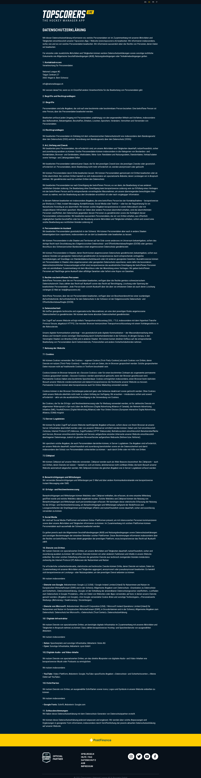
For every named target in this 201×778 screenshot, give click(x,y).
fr (153, 2)
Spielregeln (87, 754)
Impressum (87, 766)
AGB (83, 763)
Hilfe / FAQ (86, 757)
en (145, 2)
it (156, 2)
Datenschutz (88, 760)
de (149, 2)
